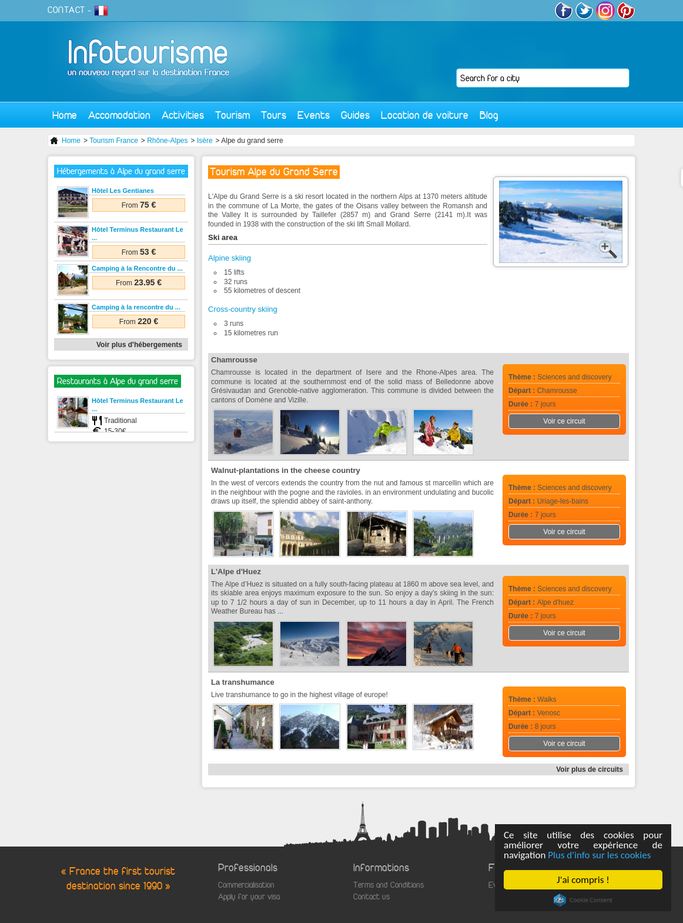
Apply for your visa (249, 897)
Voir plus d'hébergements (139, 345)
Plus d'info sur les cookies (599, 855)
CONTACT (66, 10)
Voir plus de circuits (589, 769)
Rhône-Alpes (167, 140)
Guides (355, 115)
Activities (183, 115)
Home (64, 115)
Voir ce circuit (564, 421)
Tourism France (113, 140)
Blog (489, 115)
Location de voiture (424, 115)
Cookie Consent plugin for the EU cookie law (583, 900)
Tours (273, 115)
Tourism (232, 115)
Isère (205, 140)
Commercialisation (246, 885)
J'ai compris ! (583, 880)
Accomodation (119, 115)
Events (313, 115)
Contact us (371, 897)
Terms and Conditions (388, 885)
